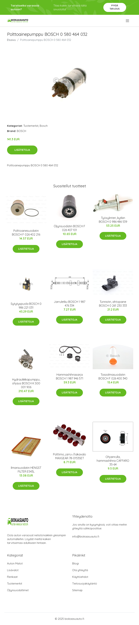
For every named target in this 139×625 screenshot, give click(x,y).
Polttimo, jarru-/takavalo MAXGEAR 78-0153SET (69, 456)
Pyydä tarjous (115, 7)
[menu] (127, 21)
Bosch (44, 125)
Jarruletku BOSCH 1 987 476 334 (69, 303)
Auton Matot (15, 563)
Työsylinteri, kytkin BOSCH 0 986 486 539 (113, 219)
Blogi (75, 563)
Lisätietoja (22, 150)
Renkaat (12, 577)
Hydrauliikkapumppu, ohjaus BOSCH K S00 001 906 (26, 383)
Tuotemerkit (30, 125)
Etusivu (11, 40)
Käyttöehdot (80, 577)
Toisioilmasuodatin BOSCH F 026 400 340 (112, 376)
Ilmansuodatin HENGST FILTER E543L (26, 469)
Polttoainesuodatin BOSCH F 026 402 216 (26, 232)
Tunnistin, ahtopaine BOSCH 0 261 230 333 (113, 303)
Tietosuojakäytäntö (84, 583)
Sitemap (77, 590)
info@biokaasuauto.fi (85, 536)
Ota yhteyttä (80, 570)
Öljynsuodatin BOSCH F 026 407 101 (69, 228)
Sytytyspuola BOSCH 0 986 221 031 (26, 305)
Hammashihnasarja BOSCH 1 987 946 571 (69, 376)
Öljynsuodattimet (18, 590)
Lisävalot (12, 570)
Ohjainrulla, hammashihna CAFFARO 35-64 (113, 460)
